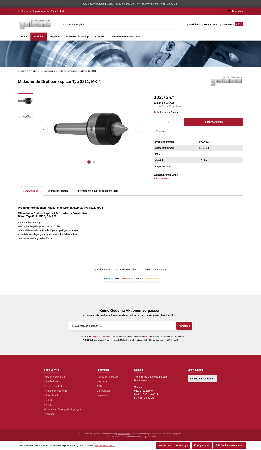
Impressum (102, 395)
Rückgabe (49, 414)
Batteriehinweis (52, 381)
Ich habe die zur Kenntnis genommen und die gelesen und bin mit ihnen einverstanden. (132, 336)
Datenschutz (103, 390)
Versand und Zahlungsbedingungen (62, 409)
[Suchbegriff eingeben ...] (118, 24)
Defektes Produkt (53, 386)
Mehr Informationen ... (105, 445)
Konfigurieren (201, 445)
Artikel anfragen (162, 178)
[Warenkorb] (231, 24)
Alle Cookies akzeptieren (229, 445)
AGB (146, 336)
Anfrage (48, 404)
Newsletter (102, 381)
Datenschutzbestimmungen (103, 336)
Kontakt (48, 400)
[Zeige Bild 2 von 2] (94, 162)
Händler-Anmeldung (54, 377)
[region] (82, 129)
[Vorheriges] (44, 129)
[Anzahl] (168, 122)
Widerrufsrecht (51, 395)
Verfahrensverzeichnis (55, 390)
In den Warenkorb (213, 122)
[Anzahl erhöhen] (179, 122)
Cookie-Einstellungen (202, 378)
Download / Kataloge (107, 377)
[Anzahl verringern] (157, 122)
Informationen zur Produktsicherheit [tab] (97, 190)
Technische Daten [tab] (58, 190)
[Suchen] (173, 24)
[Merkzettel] (193, 24)
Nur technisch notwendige (173, 445)
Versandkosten (124, 434)
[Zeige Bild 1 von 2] (89, 162)
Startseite (23, 71)
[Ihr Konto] (210, 24)
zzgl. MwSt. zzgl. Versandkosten (168, 106)
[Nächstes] (139, 129)
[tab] (30, 191)
